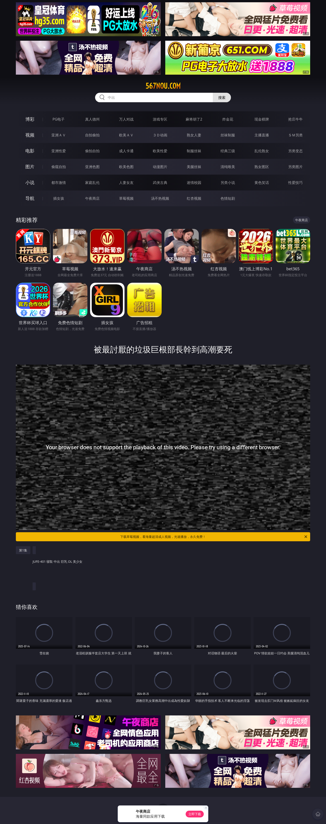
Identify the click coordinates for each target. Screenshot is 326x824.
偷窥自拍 (58, 166)
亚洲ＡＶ (58, 135)
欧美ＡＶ (126, 135)
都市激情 (58, 182)
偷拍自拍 (92, 150)
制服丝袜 (194, 150)
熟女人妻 (194, 135)
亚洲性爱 (58, 150)
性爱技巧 (295, 182)
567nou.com (163, 85)
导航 (29, 198)
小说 (29, 182)
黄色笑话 (261, 182)
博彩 (29, 119)
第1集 (23, 550)
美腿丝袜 (194, 166)
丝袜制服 (228, 135)
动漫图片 (160, 166)
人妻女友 (126, 182)
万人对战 (126, 119)
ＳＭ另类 (295, 135)
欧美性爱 (160, 150)
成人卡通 (126, 150)
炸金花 (227, 119)
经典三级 (228, 150)
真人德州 (92, 119)
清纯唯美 (228, 166)
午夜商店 (92, 198)
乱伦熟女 (261, 150)
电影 (29, 151)
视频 (29, 135)
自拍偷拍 (92, 135)
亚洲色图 (92, 166)
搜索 (221, 97)
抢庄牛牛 (295, 119)
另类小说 (228, 182)
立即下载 (194, 814)
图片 (29, 167)
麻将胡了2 (194, 119)
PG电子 (59, 119)
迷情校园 (194, 182)
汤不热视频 (160, 198)
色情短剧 (228, 198)
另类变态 (295, 150)
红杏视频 (194, 198)
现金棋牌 (261, 119)
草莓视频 (126, 198)
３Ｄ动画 (160, 135)
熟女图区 (261, 166)
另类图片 (295, 166)
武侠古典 (160, 182)
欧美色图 (126, 166)
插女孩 (58, 198)
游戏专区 (160, 119)
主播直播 (261, 135)
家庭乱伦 (92, 182)
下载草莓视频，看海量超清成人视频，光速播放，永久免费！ (214, 536)
